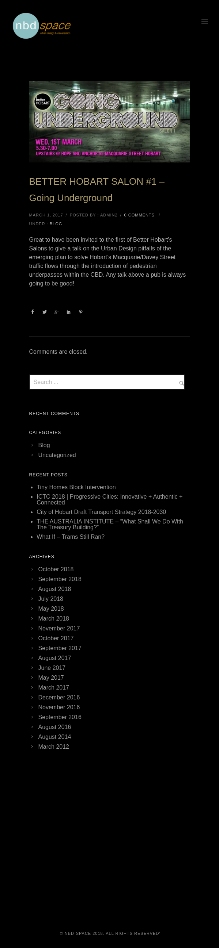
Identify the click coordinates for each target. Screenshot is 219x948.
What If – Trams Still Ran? (71, 537)
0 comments (139, 215)
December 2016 (59, 697)
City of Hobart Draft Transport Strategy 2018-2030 (101, 512)
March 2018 (53, 618)
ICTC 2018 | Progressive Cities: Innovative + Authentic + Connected (109, 500)
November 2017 (59, 628)
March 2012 (53, 747)
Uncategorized (57, 455)
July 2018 (51, 599)
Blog (56, 224)
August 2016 (54, 727)
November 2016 (59, 707)
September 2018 (60, 579)
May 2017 (51, 678)
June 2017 (52, 668)
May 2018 (51, 609)
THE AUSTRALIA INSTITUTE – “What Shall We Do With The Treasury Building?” (110, 524)
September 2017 (60, 648)
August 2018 (54, 589)
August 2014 (54, 737)
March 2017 (53, 687)
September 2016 (60, 717)
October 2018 (56, 569)
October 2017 (56, 638)
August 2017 (54, 658)
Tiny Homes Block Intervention (76, 487)
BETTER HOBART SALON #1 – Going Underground (97, 189)
